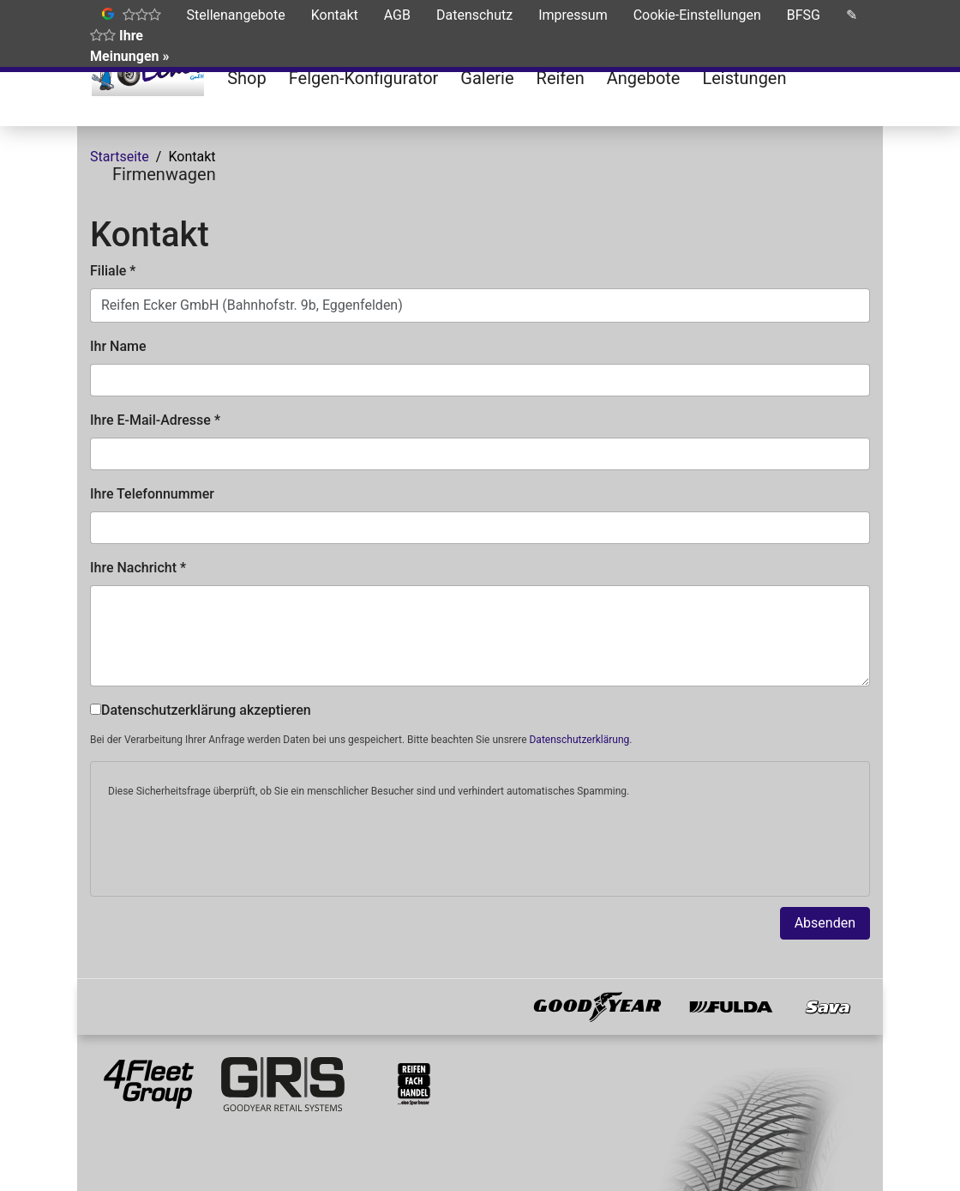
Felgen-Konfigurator (364, 78)
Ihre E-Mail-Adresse (155, 420)
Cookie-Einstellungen (697, 15)
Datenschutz (474, 15)
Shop (247, 78)
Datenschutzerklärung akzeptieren (200, 710)
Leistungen (744, 78)
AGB (397, 15)
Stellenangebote (236, 15)
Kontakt (334, 15)
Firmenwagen (164, 174)
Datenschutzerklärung (579, 740)
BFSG (803, 15)
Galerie (486, 78)
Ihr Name (118, 346)
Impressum (573, 15)
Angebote (644, 78)
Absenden (825, 923)
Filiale (112, 271)
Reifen (561, 78)
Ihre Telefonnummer (152, 494)
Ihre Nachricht (138, 567)
